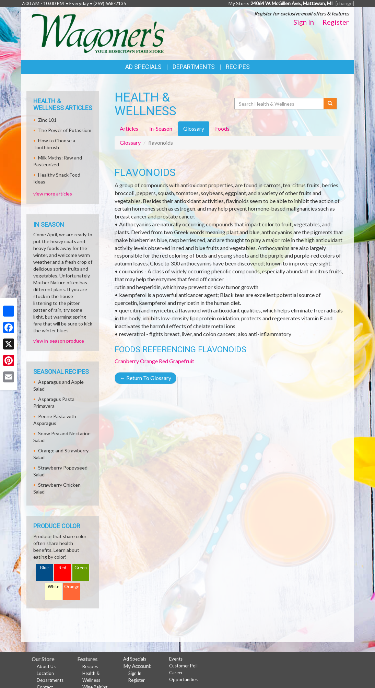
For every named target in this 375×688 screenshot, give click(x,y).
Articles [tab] (129, 128)
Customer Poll (183, 665)
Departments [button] (194, 66)
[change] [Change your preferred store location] (345, 3)
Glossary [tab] (193, 128)
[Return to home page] (98, 33)
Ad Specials (143, 66)
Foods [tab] (222, 128)
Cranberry (127, 361)
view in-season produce (58, 341)
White (53, 586)
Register (336, 22)
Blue (44, 567)
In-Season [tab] (160, 128)
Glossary (130, 142)
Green (80, 567)
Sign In (303, 22)
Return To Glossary (145, 378)
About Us (46, 666)
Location (45, 673)
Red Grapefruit (176, 361)
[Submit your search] (330, 103)
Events (176, 659)
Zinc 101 (47, 120)
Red (62, 567)
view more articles (52, 194)
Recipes (238, 66)
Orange (149, 361)
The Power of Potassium (64, 130)
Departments (50, 680)
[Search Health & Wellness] (279, 103)
